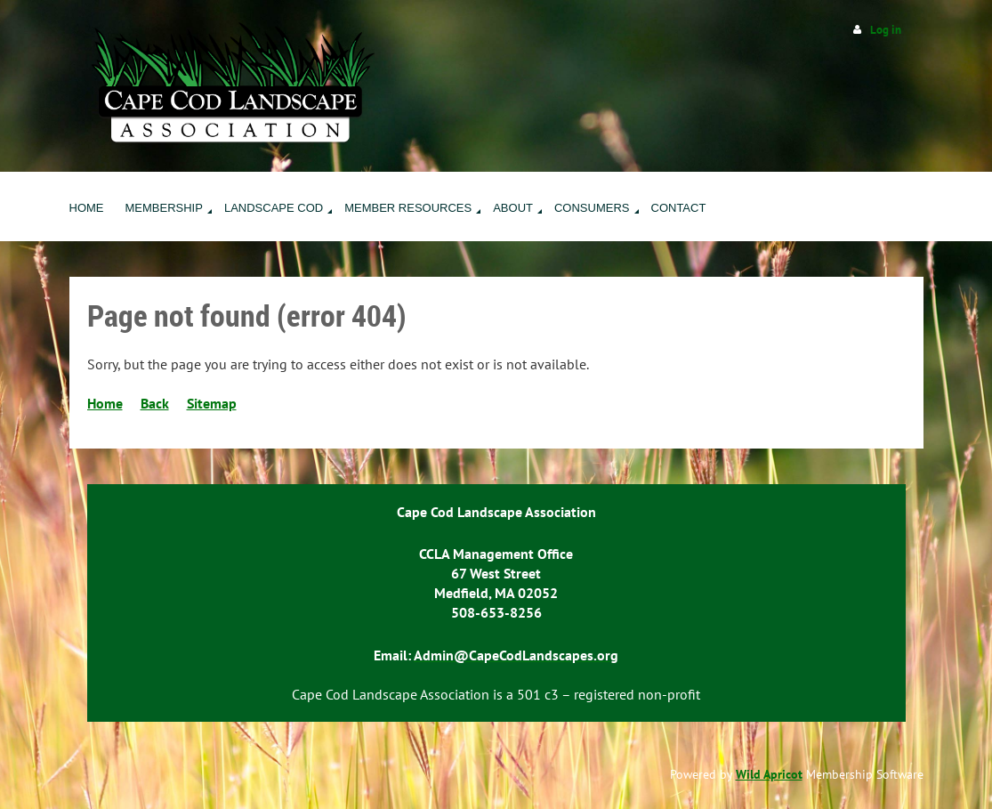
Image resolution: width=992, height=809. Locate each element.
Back (155, 403)
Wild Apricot (769, 774)
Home (105, 403)
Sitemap (212, 403)
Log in (885, 29)
